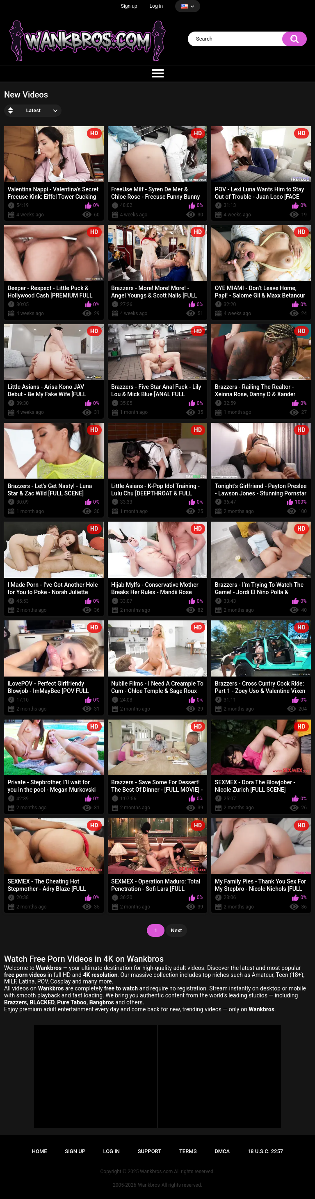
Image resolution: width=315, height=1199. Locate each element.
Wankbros (149, 1185)
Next (176, 930)
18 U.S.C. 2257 (265, 1151)
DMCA (222, 1151)
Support (150, 1151)
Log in (156, 6)
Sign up (129, 6)
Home (39, 1151)
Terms (188, 1151)
